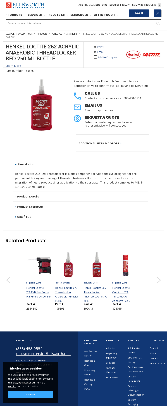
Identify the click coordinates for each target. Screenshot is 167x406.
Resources (80, 15)
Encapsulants (119, 377)
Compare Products (147, 4)
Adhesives (63, 33)
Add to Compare (109, 57)
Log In (139, 13)
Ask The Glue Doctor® (93, 4)
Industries (58, 15)
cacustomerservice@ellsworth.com (46, 354)
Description (24, 164)
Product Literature (29, 207)
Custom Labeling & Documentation (143, 391)
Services (36, 15)
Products (15, 15)
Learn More (13, 66)
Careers (161, 359)
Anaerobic (80, 33)
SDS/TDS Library (120, 4)
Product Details (27, 197)
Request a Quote (102, 117)
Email (99, 52)
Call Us (92, 93)
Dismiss (30, 394)
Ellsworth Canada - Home (21, 33)
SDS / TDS (23, 217)
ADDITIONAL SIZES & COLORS (100, 143)
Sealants (117, 363)
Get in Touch (106, 15)
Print (99, 47)
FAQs (93, 389)
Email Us (93, 105)
